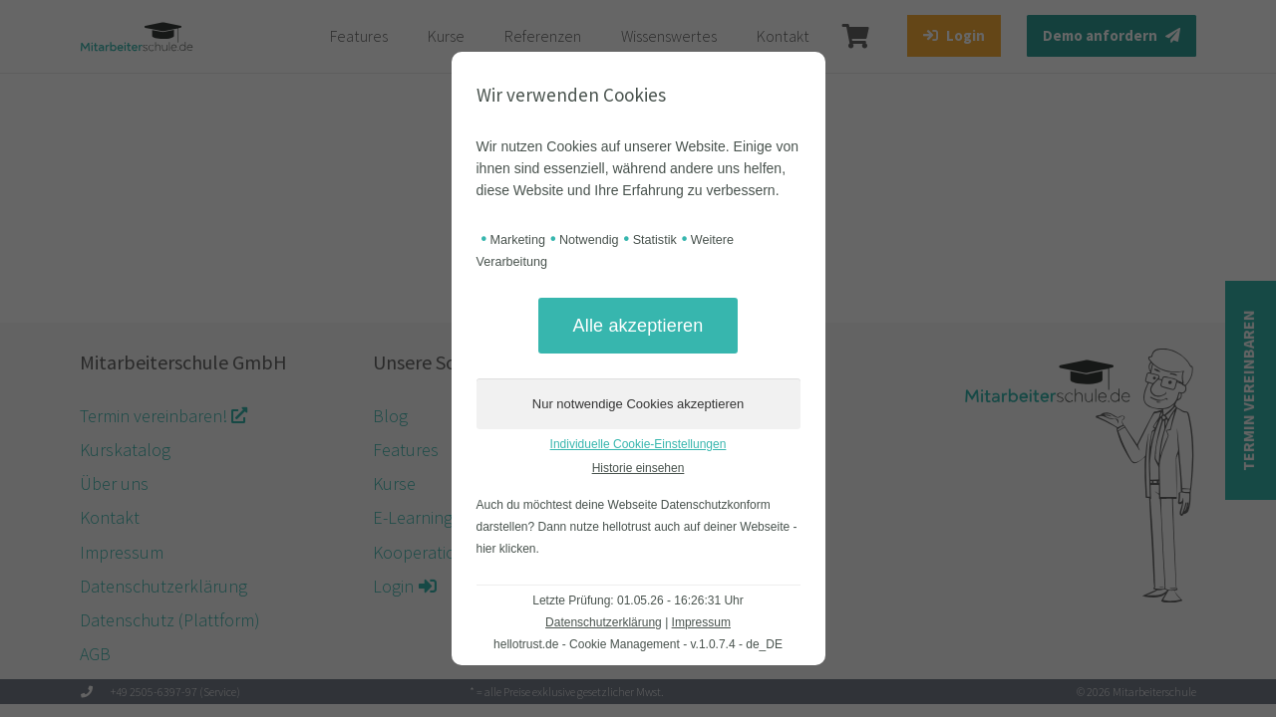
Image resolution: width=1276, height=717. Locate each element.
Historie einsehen (638, 468)
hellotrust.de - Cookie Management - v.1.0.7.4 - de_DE (638, 644)
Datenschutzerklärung (603, 622)
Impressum (701, 622)
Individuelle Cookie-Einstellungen (638, 444)
